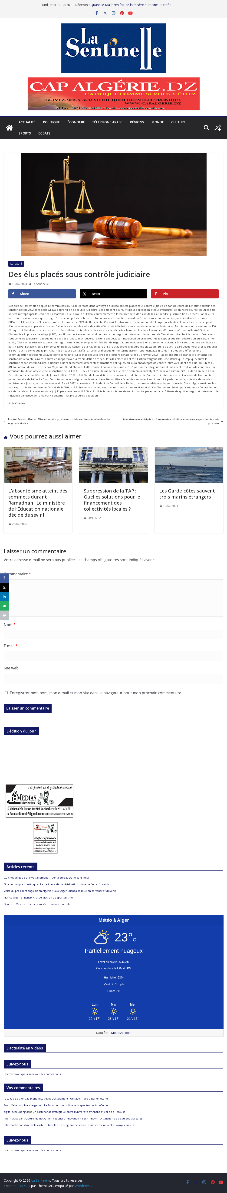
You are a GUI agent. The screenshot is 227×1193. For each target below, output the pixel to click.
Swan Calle (10, 1105)
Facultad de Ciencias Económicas (24, 1098)
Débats (44, 133)
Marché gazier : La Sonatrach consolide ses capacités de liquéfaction (66, 1105)
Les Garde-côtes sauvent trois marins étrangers (187, 494)
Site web (11, 668)
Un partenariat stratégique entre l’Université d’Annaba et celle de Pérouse (79, 1111)
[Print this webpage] (4, 615)
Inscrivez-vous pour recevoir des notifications (32, 1074)
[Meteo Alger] (114, 1004)
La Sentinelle (41, 284)
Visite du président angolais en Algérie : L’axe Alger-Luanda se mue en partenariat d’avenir (60, 890)
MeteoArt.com (121, 1033)
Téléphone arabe (107, 122)
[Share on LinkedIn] (4, 596)
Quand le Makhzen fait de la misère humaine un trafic (131, 5)
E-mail (10, 645)
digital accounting (15, 1111)
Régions (137, 122)
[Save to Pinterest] (185, 293)
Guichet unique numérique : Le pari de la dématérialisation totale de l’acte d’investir (56, 884)
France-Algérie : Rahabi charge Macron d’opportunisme (38, 897)
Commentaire (17, 573)
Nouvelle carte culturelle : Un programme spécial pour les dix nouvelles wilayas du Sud (79, 1125)
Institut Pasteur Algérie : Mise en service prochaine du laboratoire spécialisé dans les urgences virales (57, 421)
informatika (11, 1118)
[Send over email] (4, 606)
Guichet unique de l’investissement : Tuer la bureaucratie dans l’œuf (46, 877)
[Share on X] (113, 293)
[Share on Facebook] (42, 293)
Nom (10, 624)
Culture (178, 122)
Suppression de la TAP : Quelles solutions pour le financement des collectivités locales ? (112, 500)
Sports (25, 133)
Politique (51, 122)
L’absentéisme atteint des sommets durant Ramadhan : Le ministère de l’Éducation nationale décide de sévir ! (37, 503)
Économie (76, 122)
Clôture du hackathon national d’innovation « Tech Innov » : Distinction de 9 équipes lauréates (83, 1118)
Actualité (27, 122)
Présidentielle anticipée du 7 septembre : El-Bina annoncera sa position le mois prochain (173, 421)
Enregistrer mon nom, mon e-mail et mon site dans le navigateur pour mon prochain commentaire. (96, 692)
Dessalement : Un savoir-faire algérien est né (80, 1098)
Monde (157, 122)
